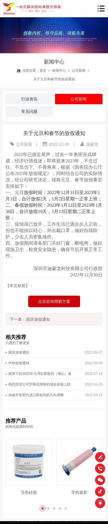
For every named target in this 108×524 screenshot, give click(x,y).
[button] (42, 508)
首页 (42, 71)
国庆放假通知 (18, 352)
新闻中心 (59, 71)
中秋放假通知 (18, 363)
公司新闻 (79, 71)
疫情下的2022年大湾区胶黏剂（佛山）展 (39, 374)
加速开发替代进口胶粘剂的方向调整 (36, 395)
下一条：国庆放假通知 (30, 319)
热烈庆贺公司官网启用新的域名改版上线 (39, 384)
